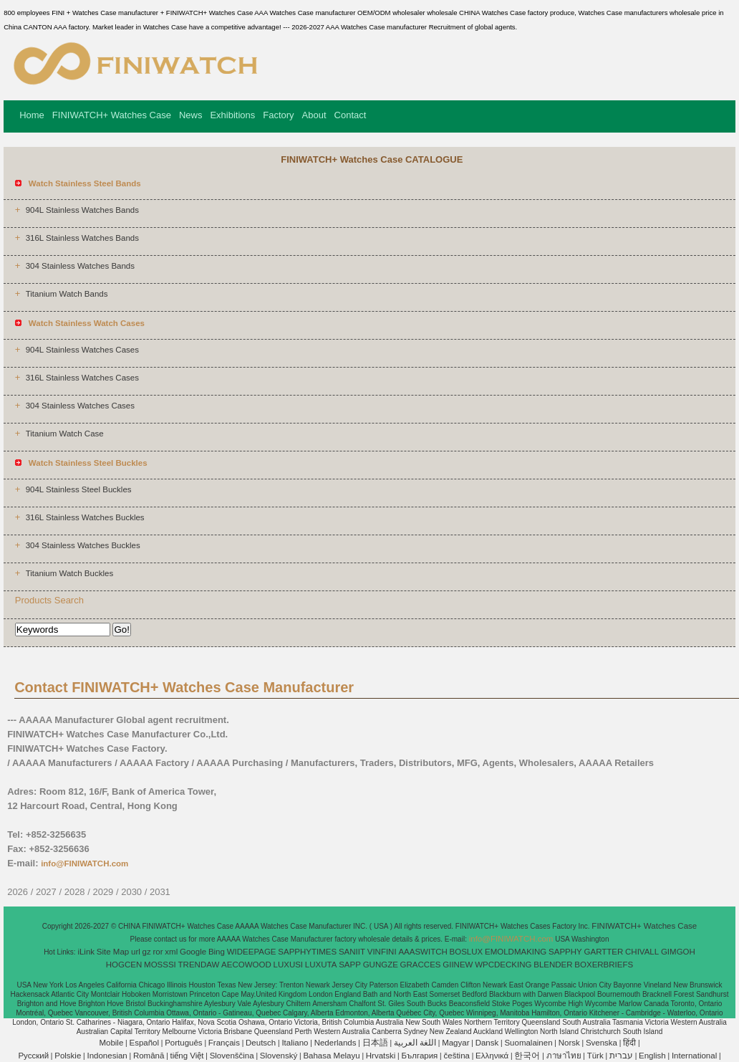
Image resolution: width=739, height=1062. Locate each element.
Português (183, 1042)
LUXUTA (321, 964)
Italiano (294, 1042)
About (314, 115)
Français (224, 1042)
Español (144, 1042)
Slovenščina (232, 1055)
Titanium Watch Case (65, 433)
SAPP (350, 964)
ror (158, 951)
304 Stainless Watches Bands (80, 266)
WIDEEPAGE (251, 951)
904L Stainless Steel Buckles (79, 489)
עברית (621, 1055)
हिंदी (629, 1042)
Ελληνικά (491, 1055)
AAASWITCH (422, 951)
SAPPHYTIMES (307, 951)
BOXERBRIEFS (603, 964)
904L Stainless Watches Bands (82, 210)
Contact (350, 115)
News (191, 115)
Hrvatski (381, 1055)
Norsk (569, 1042)
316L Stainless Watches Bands (82, 238)
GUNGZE (380, 964)
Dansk (487, 1042)
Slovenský (278, 1055)
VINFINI (382, 951)
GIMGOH (678, 951)
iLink (86, 951)
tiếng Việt (187, 1055)
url (135, 951)
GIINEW (458, 964)
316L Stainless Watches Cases (82, 377)
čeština (457, 1055)
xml (171, 951)
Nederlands (335, 1042)
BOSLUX (466, 951)
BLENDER (552, 964)
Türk (595, 1055)
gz (147, 951)
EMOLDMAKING (515, 951)
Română (148, 1055)
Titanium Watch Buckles (70, 573)
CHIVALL (642, 951)
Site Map (113, 951)
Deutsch (261, 1042)
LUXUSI (289, 964)
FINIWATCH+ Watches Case (111, 115)
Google (193, 951)
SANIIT (352, 951)
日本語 (375, 1042)
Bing (216, 951)
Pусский (33, 1055)
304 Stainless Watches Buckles (83, 545)
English (652, 1055)
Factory (278, 115)
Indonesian (107, 1055)
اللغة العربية (415, 1042)
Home (31, 115)
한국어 (527, 1055)
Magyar (455, 1042)
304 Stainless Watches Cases (80, 405)
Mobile (111, 1042)
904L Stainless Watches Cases (82, 349)
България (420, 1055)
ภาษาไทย (563, 1055)
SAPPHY (565, 951)
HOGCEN (124, 964)
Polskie (67, 1055)
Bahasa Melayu (331, 1055)
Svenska (601, 1042)
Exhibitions (232, 115)
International (694, 1055)
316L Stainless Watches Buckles (85, 517)
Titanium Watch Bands (67, 294)
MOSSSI (160, 964)
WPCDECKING (503, 964)
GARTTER (604, 951)
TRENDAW (199, 964)
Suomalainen (528, 1042)
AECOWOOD (246, 964)
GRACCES (420, 964)
